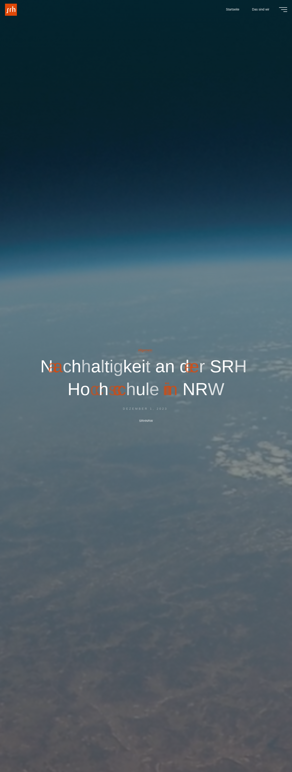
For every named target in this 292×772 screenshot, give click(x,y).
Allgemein (145, 350)
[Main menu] (280, 11)
